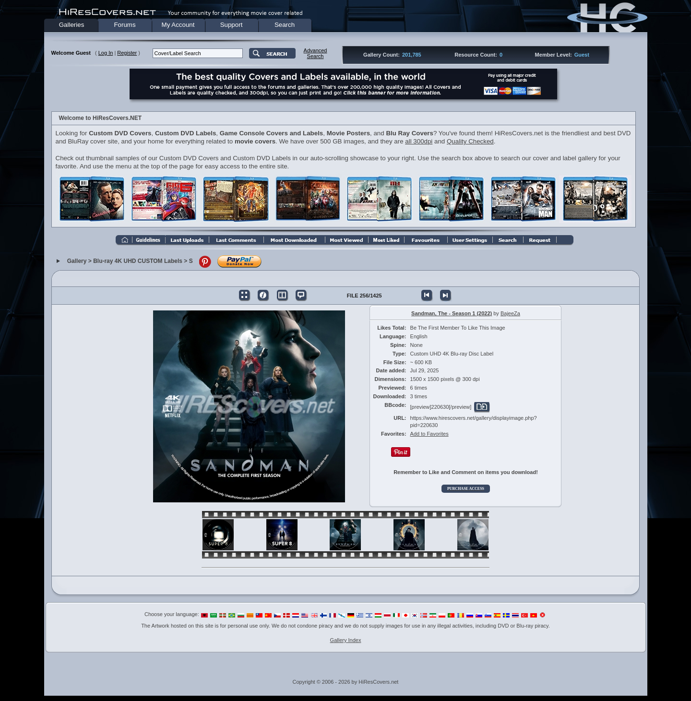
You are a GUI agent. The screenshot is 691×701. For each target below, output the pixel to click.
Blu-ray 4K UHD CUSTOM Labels (137, 261)
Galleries (71, 24)
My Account (178, 24)
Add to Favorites (429, 434)
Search (284, 24)
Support (231, 24)
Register (127, 53)
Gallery (77, 261)
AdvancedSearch (315, 53)
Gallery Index (345, 640)
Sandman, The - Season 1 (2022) (451, 313)
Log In (105, 53)
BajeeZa (510, 313)
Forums (124, 24)
